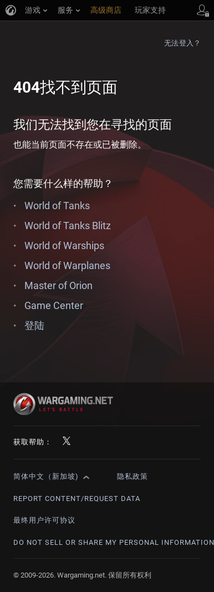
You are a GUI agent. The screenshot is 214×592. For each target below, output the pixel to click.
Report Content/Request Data (76, 498)
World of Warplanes (67, 265)
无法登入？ (182, 43)
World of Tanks (57, 205)
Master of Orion (58, 285)
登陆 (34, 325)
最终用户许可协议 (44, 520)
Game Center (53, 305)
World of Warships (64, 245)
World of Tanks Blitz (67, 225)
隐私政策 (132, 476)
